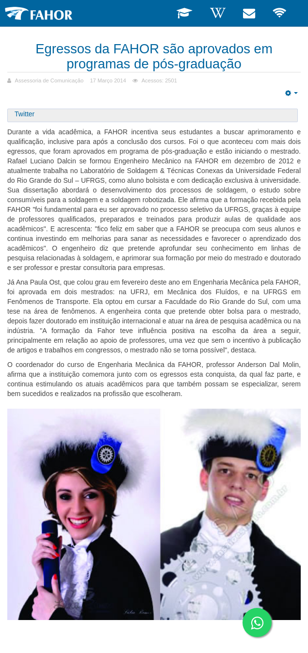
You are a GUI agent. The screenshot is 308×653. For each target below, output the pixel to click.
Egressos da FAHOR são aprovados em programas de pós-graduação (154, 56)
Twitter (24, 114)
